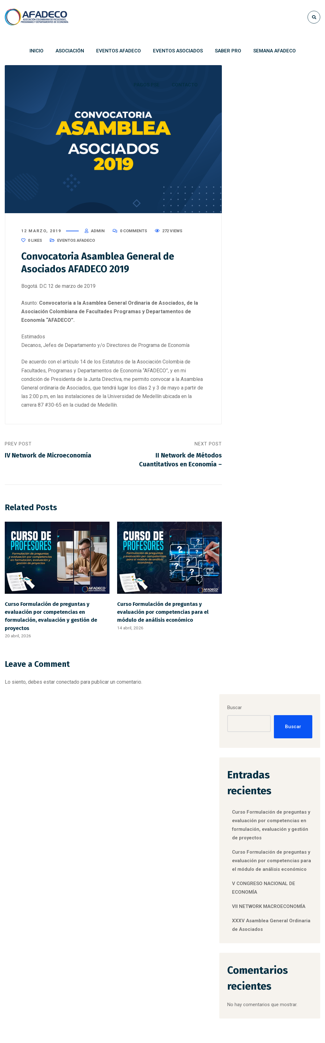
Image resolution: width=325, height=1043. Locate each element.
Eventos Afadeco (76, 241)
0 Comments (133, 231)
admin (98, 231)
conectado (67, 683)
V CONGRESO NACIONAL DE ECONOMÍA (137, 885)
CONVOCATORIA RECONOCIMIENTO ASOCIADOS (221, 837)
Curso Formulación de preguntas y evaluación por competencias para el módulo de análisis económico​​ (163, 613)
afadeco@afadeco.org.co (67, 990)
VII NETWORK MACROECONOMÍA (140, 926)
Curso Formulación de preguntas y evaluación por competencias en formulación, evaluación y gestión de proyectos (275, 201)
